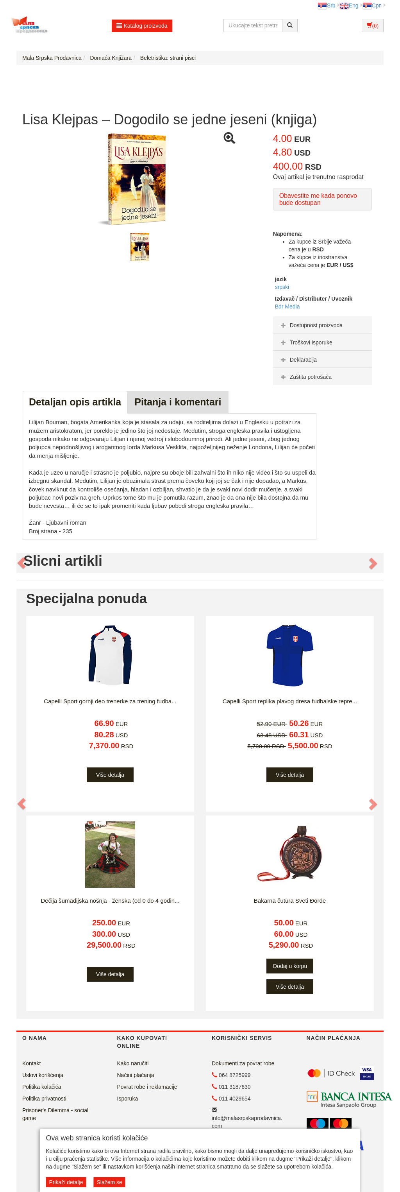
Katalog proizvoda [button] (142, 26)
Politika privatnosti (44, 1098)
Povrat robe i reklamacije (147, 1087)
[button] (21, 563)
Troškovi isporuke (305, 342)
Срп (372, 5)
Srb (327, 5)
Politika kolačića (41, 1087)
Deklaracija (298, 360)
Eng (349, 5)
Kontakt (31, 1063)
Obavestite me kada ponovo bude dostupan (318, 199)
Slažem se (109, 1182)
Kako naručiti (133, 1063)
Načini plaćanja (135, 1075)
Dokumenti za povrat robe (243, 1063)
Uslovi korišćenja (42, 1075)
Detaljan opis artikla (75, 401)
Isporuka (127, 1098)
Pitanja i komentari (177, 401)
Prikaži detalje (66, 1182)
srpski (282, 287)
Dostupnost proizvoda (311, 325)
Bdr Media (287, 306)
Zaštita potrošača (305, 377)
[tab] (322, 324)
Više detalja (110, 775)
